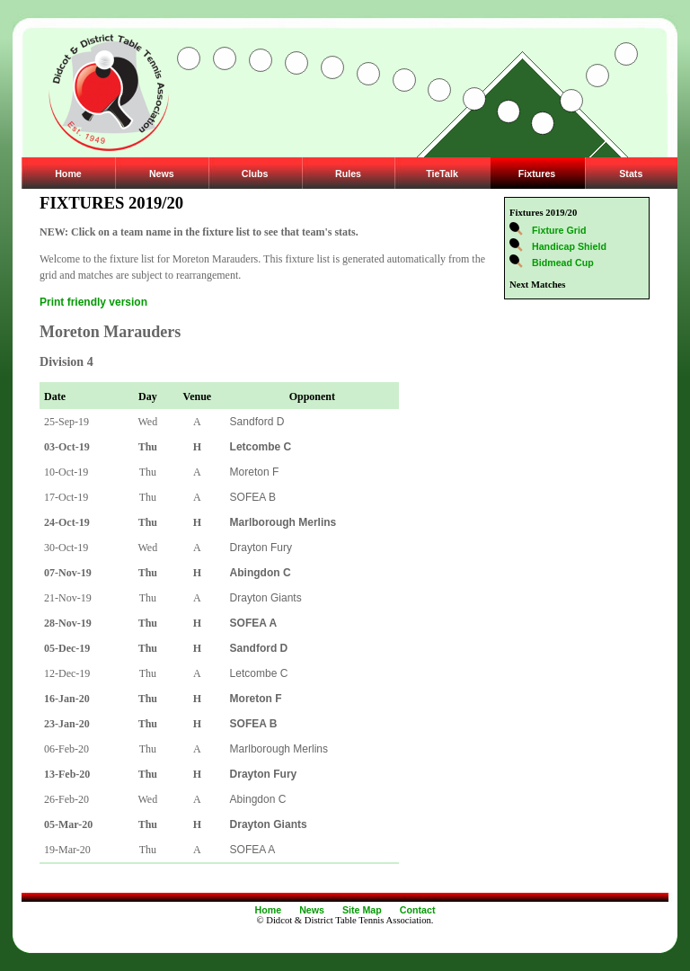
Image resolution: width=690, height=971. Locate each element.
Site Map (362, 909)
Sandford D (257, 421)
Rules (348, 173)
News (161, 173)
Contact (418, 909)
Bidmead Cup (563, 262)
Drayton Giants (266, 598)
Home (68, 173)
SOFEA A (253, 849)
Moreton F (254, 472)
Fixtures (536, 173)
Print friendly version (93, 302)
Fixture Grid (559, 230)
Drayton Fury (261, 547)
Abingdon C (258, 799)
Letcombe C (259, 673)
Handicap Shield (569, 246)
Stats (630, 173)
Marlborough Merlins (279, 749)
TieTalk (442, 173)
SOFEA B (253, 497)
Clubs (255, 173)
